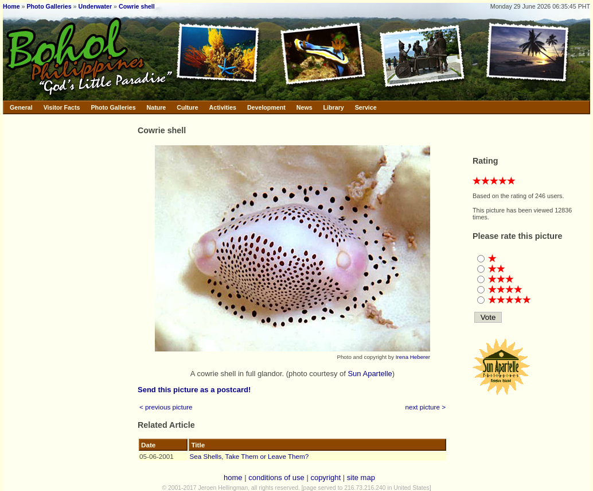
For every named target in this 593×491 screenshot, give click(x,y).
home (233, 477)
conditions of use (276, 477)
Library (333, 107)
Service (366, 107)
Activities (222, 107)
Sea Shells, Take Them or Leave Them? (249, 456)
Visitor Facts (62, 107)
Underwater (95, 6)
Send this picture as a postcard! (194, 389)
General (21, 107)
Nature (156, 107)
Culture (187, 107)
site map (361, 477)
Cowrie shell (137, 6)
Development (266, 107)
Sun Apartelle (370, 373)
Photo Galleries (48, 6)
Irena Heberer (413, 357)
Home (11, 6)
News (304, 107)
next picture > (425, 407)
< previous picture (166, 407)
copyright (325, 477)
